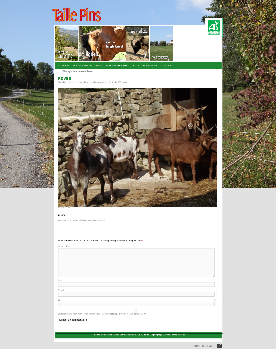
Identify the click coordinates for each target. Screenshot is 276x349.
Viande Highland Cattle (114, 43)
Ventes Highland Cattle (90, 43)
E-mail (137, 290)
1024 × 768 (116, 82)
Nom (137, 280)
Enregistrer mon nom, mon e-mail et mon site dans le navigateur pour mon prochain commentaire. (102, 314)
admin (64, 82)
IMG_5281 (65, 207)
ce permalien (98, 220)
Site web (137, 300)
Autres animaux (138, 43)
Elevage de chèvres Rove (75, 71)
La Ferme (66, 43)
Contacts (161, 43)
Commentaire (137, 246)
